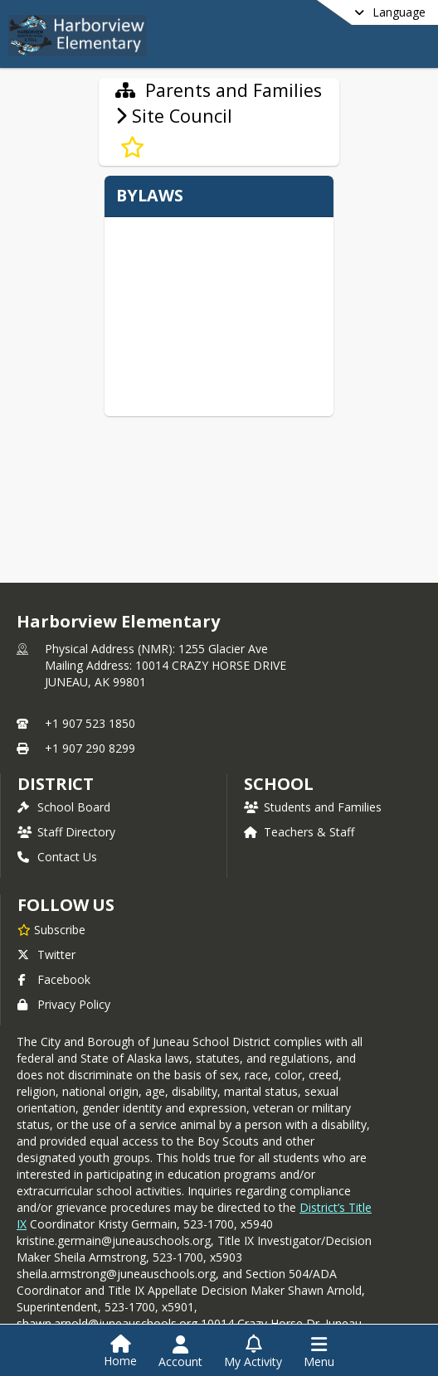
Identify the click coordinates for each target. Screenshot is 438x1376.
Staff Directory (66, 832)
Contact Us (57, 857)
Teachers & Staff (299, 832)
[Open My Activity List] (253, 1352)
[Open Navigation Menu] (319, 1352)
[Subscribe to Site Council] (132, 147)
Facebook (53, 979)
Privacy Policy (63, 1004)
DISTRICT (55, 784)
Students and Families (313, 807)
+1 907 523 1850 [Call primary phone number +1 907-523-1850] (90, 723)
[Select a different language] (348, 12)
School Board (63, 807)
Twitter (46, 954)
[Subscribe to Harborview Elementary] (51, 929)
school (278, 784)
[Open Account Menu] (180, 1352)
